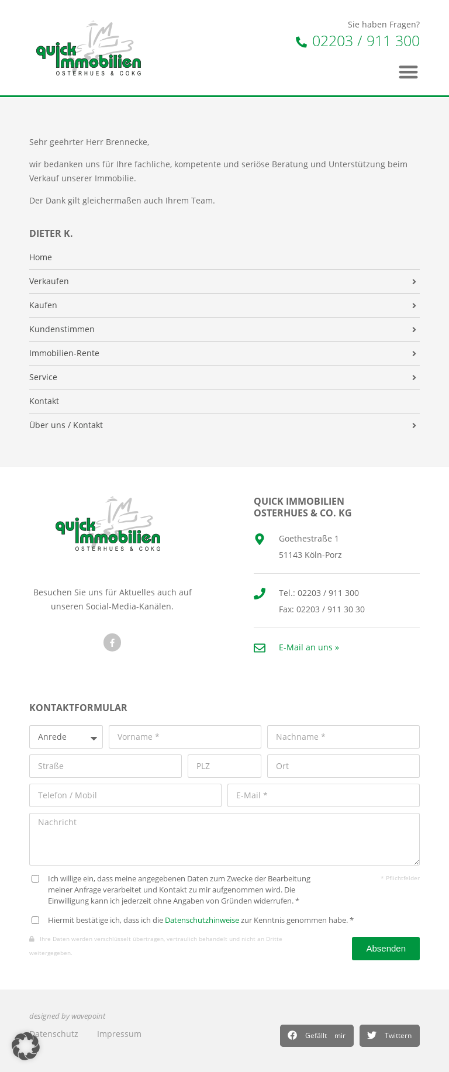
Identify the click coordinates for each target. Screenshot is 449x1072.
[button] (317, 1036)
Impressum (119, 1033)
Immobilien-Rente (64, 353)
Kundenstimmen (62, 329)
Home (40, 257)
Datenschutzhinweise (202, 920)
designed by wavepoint (67, 1016)
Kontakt (44, 401)
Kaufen (43, 305)
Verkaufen (49, 281)
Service (43, 377)
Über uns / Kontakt (66, 425)
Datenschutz (53, 1033)
